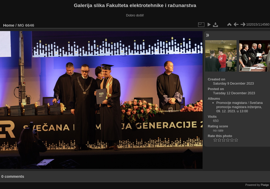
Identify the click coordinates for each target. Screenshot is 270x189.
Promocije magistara (231, 103)
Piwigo (265, 184)
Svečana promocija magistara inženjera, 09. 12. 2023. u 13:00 (239, 107)
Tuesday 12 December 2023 (234, 93)
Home (8, 25)
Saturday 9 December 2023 (233, 83)
